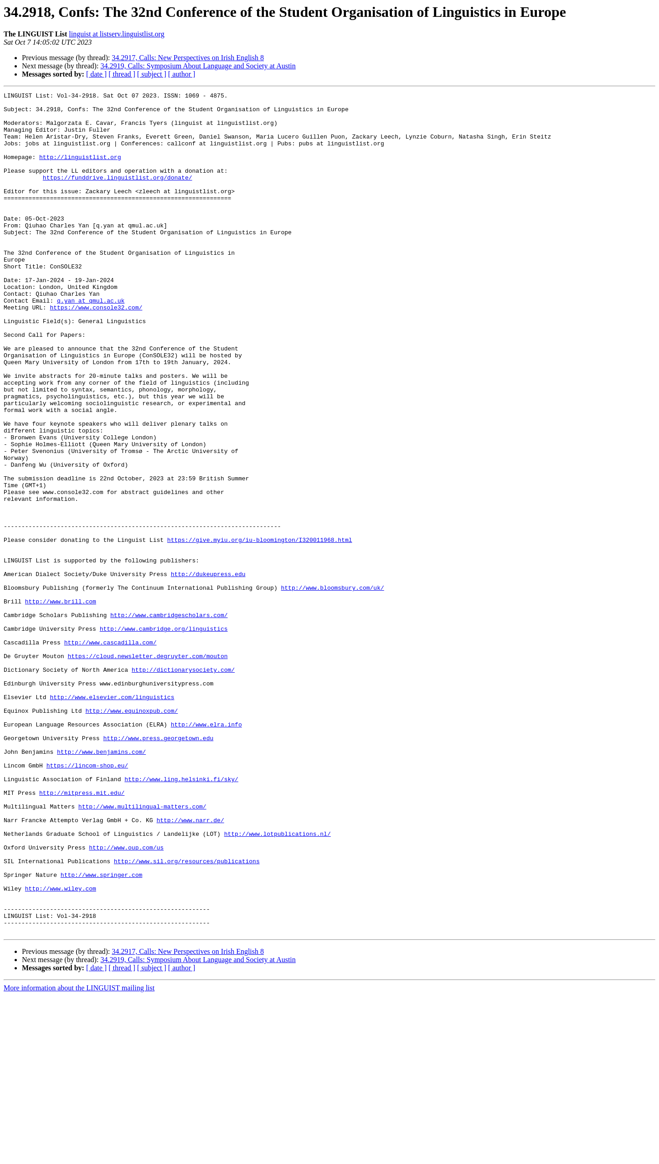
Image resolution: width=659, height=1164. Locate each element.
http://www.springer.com (101, 1032)
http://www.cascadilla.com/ (110, 753)
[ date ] (96, 74)
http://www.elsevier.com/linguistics (112, 818)
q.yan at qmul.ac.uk (90, 343)
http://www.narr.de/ (190, 966)
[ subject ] (151, 74)
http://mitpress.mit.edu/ (81, 933)
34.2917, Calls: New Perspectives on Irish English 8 (188, 58)
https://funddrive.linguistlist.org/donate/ (117, 195)
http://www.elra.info (206, 851)
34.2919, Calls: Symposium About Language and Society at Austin (197, 66)
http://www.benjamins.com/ (101, 884)
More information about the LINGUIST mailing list (79, 1156)
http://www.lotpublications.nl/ (277, 983)
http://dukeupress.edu (208, 671)
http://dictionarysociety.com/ (183, 786)
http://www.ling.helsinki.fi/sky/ (181, 917)
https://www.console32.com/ (96, 351)
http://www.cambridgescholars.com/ (168, 720)
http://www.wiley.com (60, 1048)
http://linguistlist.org (80, 170)
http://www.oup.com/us (126, 999)
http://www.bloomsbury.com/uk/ (332, 687)
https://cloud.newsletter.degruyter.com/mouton (147, 769)
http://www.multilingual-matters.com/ (142, 950)
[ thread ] (121, 74)
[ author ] (182, 74)
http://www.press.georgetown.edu (158, 868)
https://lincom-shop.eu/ (87, 900)
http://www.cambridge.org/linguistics (164, 736)
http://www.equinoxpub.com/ (131, 835)
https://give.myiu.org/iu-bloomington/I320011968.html (259, 630)
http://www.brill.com (60, 704)
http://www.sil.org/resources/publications (187, 1015)
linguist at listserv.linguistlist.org (116, 34)
